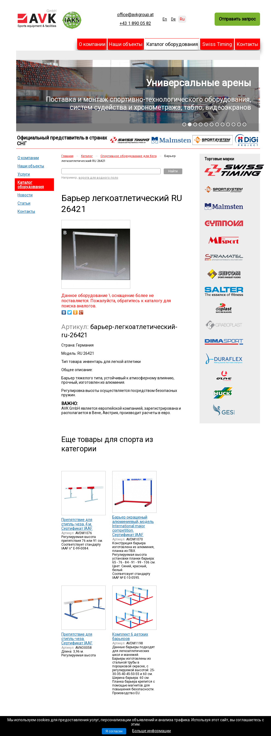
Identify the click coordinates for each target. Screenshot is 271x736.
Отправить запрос (237, 19)
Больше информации (151, 731)
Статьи (24, 203)
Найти (173, 171)
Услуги (24, 174)
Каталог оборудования (172, 44)
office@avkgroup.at (135, 15)
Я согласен (114, 731)
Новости (25, 195)
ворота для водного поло (98, 177)
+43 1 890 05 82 (135, 23)
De (173, 19)
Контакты (247, 44)
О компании (92, 44)
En (165, 19)
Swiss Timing (217, 44)
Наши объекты (126, 44)
